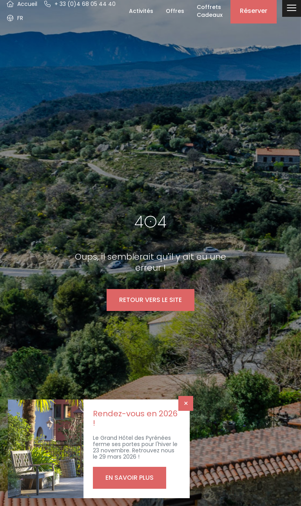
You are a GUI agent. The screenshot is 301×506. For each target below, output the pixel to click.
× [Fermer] (186, 403)
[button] (14, 18)
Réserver (253, 10)
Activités (141, 11)
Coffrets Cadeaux (210, 11)
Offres (175, 11)
